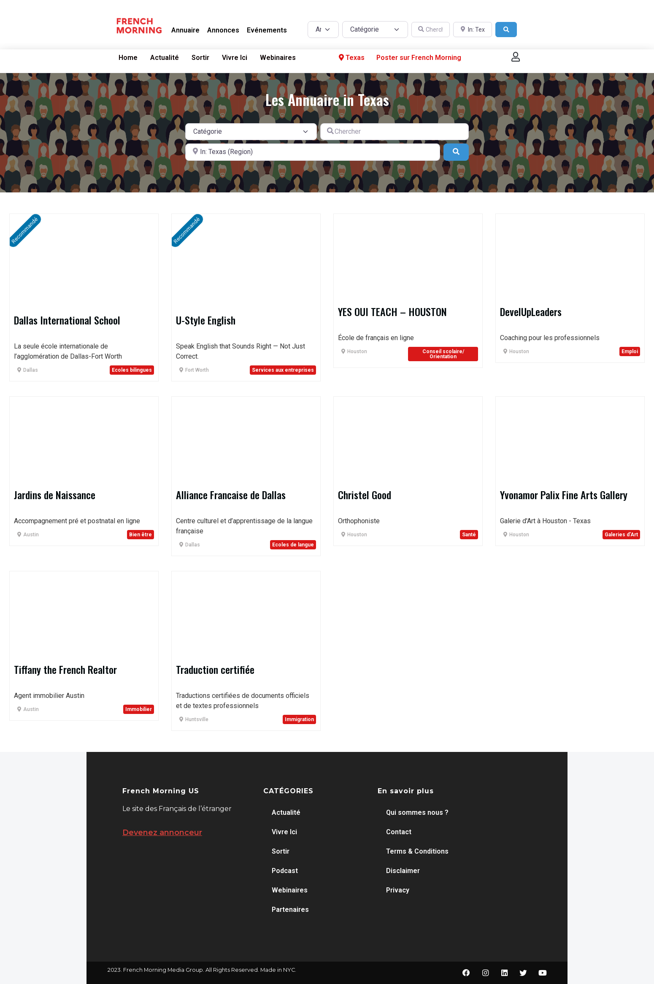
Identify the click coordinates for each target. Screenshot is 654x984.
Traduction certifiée (215, 669)
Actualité (164, 58)
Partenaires (290, 910)
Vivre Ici (234, 58)
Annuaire (185, 30)
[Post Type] (323, 29)
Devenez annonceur (162, 832)
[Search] (506, 30)
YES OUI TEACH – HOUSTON (392, 311)
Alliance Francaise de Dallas (231, 494)
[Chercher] (430, 30)
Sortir (200, 58)
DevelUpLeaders (531, 311)
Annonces (223, 30)
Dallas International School (67, 319)
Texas (351, 58)
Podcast (285, 871)
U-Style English (205, 319)
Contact (398, 832)
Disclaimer (403, 871)
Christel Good (364, 494)
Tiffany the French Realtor (65, 669)
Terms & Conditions (417, 851)
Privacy (397, 890)
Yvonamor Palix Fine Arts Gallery (563, 494)
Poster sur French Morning (418, 58)
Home (128, 58)
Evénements (267, 30)
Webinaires (278, 58)
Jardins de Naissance (54, 494)
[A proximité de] (472, 30)
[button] (515, 56)
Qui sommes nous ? (417, 812)
